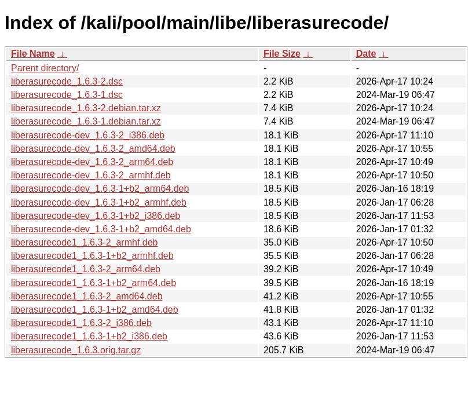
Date (366, 53)
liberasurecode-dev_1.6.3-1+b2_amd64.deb (101, 229)
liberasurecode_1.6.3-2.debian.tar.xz (86, 108)
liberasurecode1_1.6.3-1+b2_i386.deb (89, 336)
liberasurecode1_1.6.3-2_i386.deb (81, 323)
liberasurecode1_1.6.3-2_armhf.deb (84, 242)
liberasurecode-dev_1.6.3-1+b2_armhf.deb (98, 202)
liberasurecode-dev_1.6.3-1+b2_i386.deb (95, 216)
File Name (33, 53)
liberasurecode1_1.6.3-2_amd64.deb (87, 296)
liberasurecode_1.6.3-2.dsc (67, 81)
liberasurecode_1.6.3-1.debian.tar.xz (86, 121)
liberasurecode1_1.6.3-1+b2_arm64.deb (93, 283)
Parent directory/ (45, 68)
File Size (282, 53)
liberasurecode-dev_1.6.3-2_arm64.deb (92, 162)
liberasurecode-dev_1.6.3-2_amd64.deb (93, 148)
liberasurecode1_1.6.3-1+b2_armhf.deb (92, 256)
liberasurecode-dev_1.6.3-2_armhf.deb (91, 175)
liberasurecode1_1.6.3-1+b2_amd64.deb (94, 309)
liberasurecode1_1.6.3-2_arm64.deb (85, 269)
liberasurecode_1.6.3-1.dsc (67, 95)
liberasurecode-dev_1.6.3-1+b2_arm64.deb (100, 188)
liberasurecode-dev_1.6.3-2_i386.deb (87, 135)
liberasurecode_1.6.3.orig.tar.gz (76, 350)
